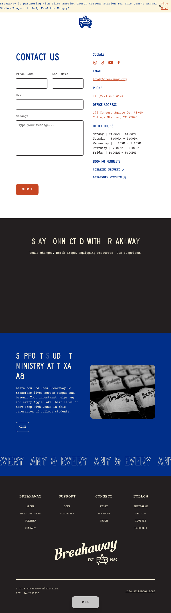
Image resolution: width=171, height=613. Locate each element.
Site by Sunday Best (140, 591)
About (30, 506)
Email (20, 95)
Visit (104, 506)
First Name (25, 74)
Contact (30, 528)
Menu (85, 602)
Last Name (60, 74)
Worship (30, 520)
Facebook (140, 528)
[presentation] (49, 169)
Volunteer (67, 513)
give (22, 427)
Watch (104, 520)
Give (67, 506)
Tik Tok (140, 513)
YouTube (140, 520)
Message (22, 116)
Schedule (104, 513)
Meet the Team (30, 513)
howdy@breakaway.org (110, 79)
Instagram (141, 506)
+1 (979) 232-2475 (108, 96)
